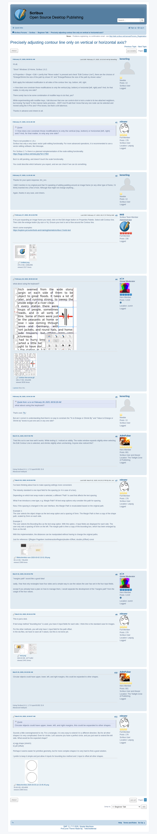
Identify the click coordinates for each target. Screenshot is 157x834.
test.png (21, 656)
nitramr (123, 121)
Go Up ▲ (141, 823)
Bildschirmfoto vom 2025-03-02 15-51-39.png (32, 557)
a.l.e (122, 278)
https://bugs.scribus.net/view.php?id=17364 (30, 154)
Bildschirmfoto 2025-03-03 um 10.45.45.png (31, 785)
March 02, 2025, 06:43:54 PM (23, 574)
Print (14, 51)
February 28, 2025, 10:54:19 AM (24, 396)
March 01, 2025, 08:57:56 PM (23, 436)
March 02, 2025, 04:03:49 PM (25, 480)
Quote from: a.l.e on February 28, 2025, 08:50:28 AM (39, 402)
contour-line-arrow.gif (25, 377)
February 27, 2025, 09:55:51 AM (24, 59)
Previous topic (130, 47)
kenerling (125, 59)
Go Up (133, 800)
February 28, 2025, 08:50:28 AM (26, 279)
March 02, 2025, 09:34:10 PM (25, 614)
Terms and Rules (130, 823)
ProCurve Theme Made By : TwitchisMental (78, 829)
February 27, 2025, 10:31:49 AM (24, 122)
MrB (122, 214)
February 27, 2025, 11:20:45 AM (24, 175)
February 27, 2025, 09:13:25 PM (26, 215)
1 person (16, 388)
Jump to (107, 807)
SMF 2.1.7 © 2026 (70, 826)
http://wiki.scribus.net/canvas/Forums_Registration (127, 36)
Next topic (142, 47)
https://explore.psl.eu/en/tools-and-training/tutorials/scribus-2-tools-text (42, 230)
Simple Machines (86, 826)
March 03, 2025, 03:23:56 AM (23, 672)
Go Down (131, 51)
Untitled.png (23, 262)
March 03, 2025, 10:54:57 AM (25, 716)
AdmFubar (125, 435)
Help (120, 823)
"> (13, 823)
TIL (24, 413)
